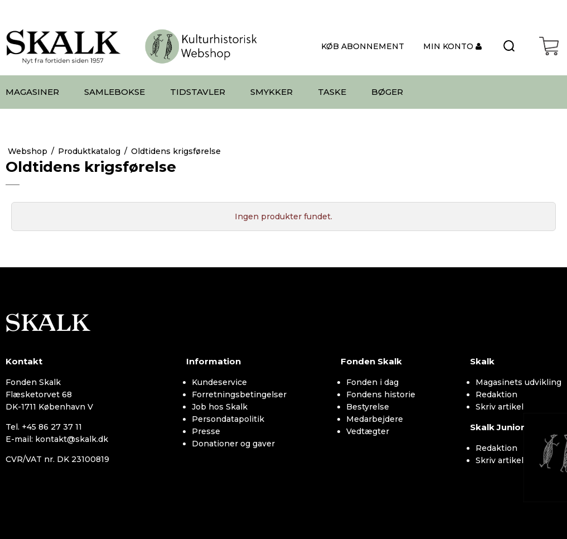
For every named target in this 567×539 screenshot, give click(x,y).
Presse (206, 431)
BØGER (387, 91)
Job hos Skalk (220, 407)
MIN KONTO (449, 46)
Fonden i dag (372, 382)
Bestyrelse (367, 407)
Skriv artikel (500, 407)
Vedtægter (367, 431)
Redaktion (496, 394)
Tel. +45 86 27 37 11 (44, 427)
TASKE (332, 91)
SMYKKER (271, 91)
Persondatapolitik (228, 419)
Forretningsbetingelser (239, 394)
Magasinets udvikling (518, 382)
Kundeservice (219, 382)
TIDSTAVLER (197, 91)
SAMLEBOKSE (114, 91)
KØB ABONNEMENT (362, 46)
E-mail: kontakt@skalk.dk (57, 439)
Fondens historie (380, 394)
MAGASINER (32, 91)
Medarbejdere (374, 419)
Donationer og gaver (233, 444)
